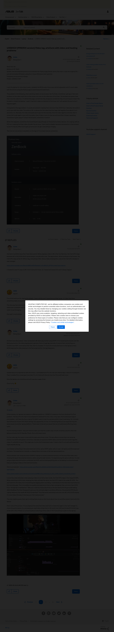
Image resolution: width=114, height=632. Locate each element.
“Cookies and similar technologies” (62, 322)
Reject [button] (53, 327)
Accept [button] (61, 327)
